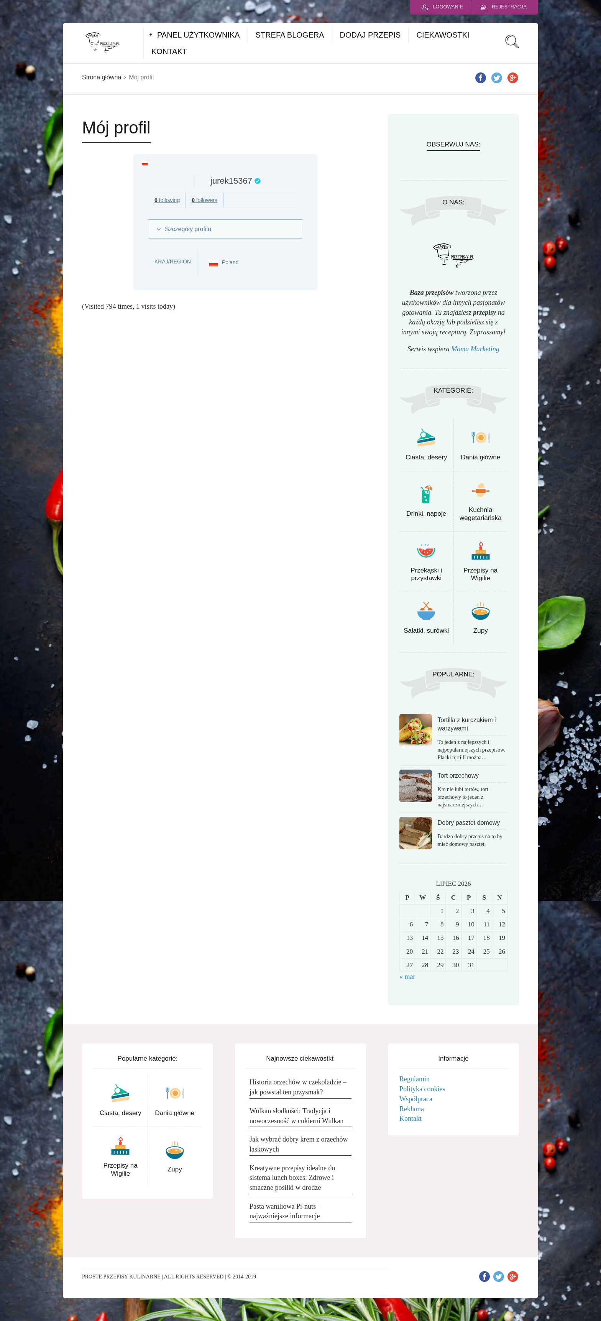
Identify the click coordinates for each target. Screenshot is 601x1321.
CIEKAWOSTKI (442, 35)
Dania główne (480, 457)
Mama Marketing (475, 349)
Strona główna (101, 77)
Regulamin (414, 1079)
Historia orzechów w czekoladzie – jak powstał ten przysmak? (298, 1087)
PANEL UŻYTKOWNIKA (198, 35)
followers (204, 200)
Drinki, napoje (426, 513)
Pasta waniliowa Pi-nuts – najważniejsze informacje (285, 1211)
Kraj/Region (172, 261)
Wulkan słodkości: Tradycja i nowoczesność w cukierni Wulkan (296, 1116)
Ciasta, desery (426, 457)
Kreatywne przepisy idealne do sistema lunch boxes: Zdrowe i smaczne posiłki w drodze (292, 1177)
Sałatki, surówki (426, 630)
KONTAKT (169, 51)
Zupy (480, 630)
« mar (407, 976)
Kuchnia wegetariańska (481, 513)
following (167, 200)
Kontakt (410, 1118)
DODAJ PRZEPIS (370, 35)
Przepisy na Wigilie (480, 574)
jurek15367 (231, 181)
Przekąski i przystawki (426, 574)
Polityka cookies (422, 1089)
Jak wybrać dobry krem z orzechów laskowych (299, 1144)
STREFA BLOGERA (290, 35)
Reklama (411, 1109)
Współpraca (415, 1099)
